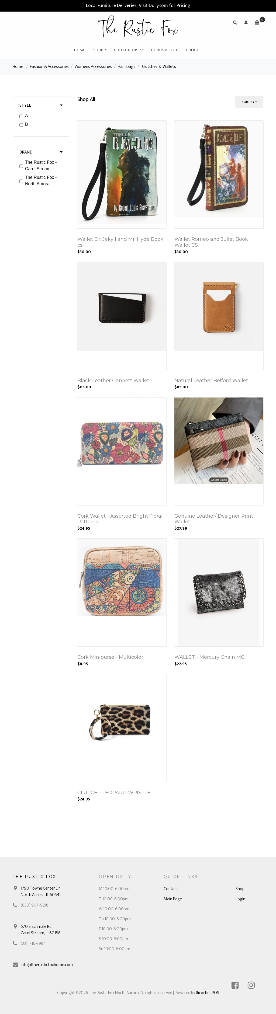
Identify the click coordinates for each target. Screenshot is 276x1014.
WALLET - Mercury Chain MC (209, 657)
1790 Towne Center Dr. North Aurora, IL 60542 (41, 891)
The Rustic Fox (163, 50)
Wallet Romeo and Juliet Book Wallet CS (211, 242)
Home (79, 50)
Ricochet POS (207, 992)
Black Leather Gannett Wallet (113, 381)
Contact (171, 889)
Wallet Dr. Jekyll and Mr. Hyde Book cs (120, 242)
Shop (98, 50)
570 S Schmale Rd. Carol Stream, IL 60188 (41, 930)
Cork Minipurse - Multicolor (110, 657)
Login (240, 899)
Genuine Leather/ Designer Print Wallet (213, 519)
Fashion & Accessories (49, 66)
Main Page (173, 899)
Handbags (126, 66)
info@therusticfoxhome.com (47, 964)
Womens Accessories (93, 66)
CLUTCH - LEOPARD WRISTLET (115, 793)
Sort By (248, 102)
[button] (246, 22)
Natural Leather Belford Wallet (211, 381)
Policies (194, 50)
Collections (126, 50)
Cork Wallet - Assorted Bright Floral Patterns (120, 519)
